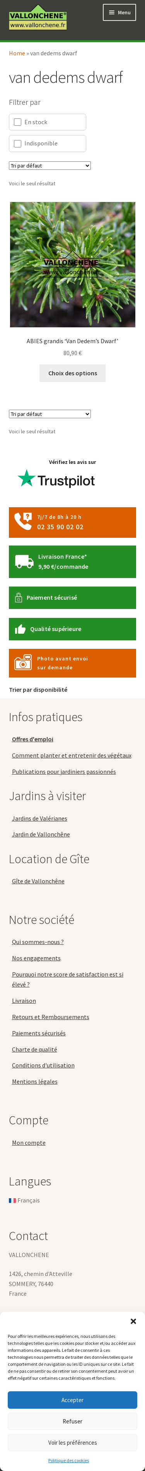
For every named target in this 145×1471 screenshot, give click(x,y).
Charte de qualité (34, 1049)
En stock (30, 122)
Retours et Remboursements (50, 1017)
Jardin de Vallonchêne (41, 834)
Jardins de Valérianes (39, 818)
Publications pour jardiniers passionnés (64, 771)
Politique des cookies (68, 1460)
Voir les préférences (72, 1442)
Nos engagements (36, 958)
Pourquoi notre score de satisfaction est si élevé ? (67, 979)
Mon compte (29, 1142)
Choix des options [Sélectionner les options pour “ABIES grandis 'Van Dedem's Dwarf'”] (72, 373)
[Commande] (50, 165)
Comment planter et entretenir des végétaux (71, 755)
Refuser (72, 1421)
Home (17, 53)
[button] (133, 1321)
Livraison (24, 1000)
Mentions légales (35, 1081)
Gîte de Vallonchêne (38, 881)
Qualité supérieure (56, 629)
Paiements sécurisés (39, 1033)
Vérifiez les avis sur (57, 476)
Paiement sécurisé (52, 597)
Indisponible (36, 143)
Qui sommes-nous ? (38, 942)
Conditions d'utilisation (43, 1065)
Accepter (72, 1400)
